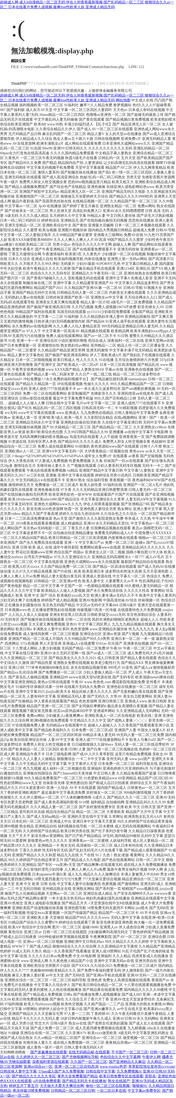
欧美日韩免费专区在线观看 (121, 1076)
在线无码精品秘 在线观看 (89, 1052)
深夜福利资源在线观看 (50, 1062)
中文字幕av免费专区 (144, 1091)
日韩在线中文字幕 (100, 1071)
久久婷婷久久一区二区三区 (38, 1057)
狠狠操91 (139, 1086)
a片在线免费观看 (46, 1081)
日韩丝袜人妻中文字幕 (18, 1071)
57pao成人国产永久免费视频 (61, 1071)
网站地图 (123, 100)
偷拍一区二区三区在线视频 (108, 1086)
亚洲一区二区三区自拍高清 (76, 1066)
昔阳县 (150, 1076)
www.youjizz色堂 (113, 1066)
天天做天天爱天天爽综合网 (62, 1086)
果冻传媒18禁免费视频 (31, 1091)
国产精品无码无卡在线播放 (84, 1081)
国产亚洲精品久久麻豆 (127, 1062)
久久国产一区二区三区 (88, 1062)
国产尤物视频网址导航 (80, 1057)
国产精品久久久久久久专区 (34, 1076)
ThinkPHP (19, 83)
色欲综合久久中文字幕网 (120, 1057)
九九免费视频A (129, 1071)
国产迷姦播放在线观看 (48, 1052)
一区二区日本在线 (111, 1091)
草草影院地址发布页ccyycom (151, 1066)
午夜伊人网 (151, 1057)
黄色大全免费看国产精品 (77, 1076)
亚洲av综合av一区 (38, 1066)
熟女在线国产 (119, 1081)
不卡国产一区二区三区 (129, 1052)
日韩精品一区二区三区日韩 (73, 1091)
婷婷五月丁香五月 (23, 1086)
